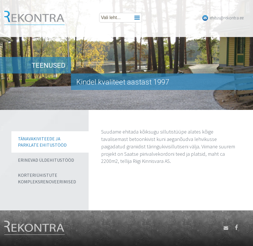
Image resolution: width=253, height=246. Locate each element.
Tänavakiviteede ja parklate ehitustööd (42, 142)
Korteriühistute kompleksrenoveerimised (47, 178)
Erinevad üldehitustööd (46, 160)
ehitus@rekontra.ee (227, 17)
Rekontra (34, 18)
